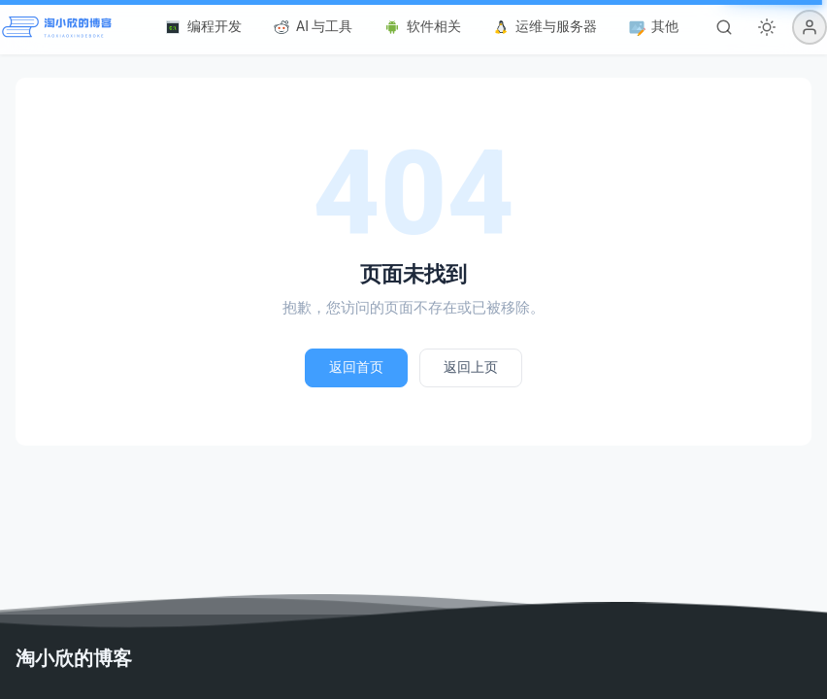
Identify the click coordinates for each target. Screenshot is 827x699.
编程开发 (203, 27)
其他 (653, 27)
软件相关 (422, 27)
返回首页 (356, 367)
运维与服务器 (544, 27)
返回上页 (471, 367)
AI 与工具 (312, 27)
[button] (809, 27)
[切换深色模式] (766, 27)
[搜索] (724, 27)
